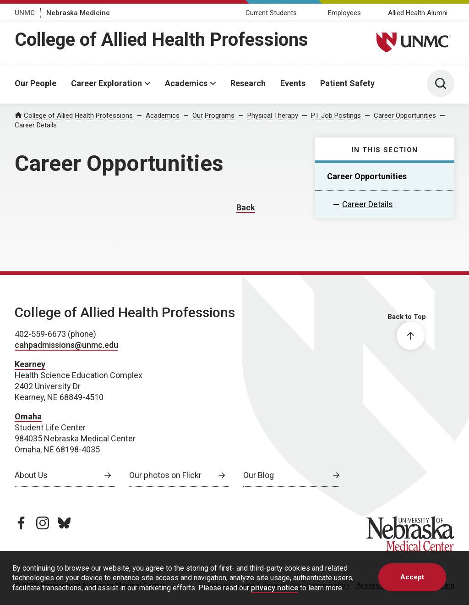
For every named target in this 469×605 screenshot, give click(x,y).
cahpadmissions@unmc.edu (66, 345)
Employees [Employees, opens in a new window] (344, 13)
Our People (35, 83)
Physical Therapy (272, 115)
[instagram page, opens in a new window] (42, 523)
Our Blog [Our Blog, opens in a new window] (258, 475)
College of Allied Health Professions (161, 39)
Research (248, 83)
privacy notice (274, 587)
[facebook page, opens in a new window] (21, 523)
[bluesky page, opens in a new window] (64, 523)
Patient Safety (347, 83)
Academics (186, 83)
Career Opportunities (405, 115)
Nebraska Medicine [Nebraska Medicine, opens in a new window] (78, 13)
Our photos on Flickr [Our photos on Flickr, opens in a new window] (165, 475)
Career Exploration (106, 83)
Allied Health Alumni (417, 13)
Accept (412, 577)
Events (292, 83)
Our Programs (213, 115)
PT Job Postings (336, 115)
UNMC (25, 13)
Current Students (271, 13)
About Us (31, 475)
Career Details (367, 204)
